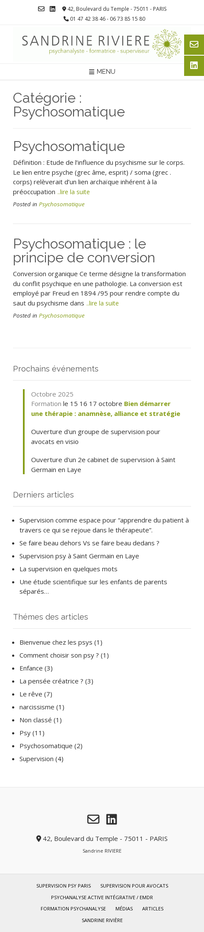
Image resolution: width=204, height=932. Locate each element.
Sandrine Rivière (102, 920)
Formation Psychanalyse (73, 908)
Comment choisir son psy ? (59, 655)
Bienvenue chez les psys (55, 642)
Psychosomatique (69, 146)
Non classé (35, 719)
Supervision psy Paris (63, 885)
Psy (25, 732)
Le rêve (30, 694)
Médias (124, 908)
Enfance (31, 668)
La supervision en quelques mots (68, 568)
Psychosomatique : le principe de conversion (84, 250)
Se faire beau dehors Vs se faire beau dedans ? (89, 542)
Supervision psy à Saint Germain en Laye (79, 555)
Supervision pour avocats (134, 885)
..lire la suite (73, 192)
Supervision (36, 758)
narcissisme (36, 706)
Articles (152, 908)
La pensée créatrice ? (51, 681)
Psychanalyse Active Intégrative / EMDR (102, 897)
